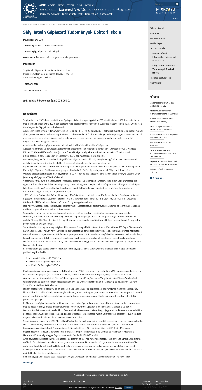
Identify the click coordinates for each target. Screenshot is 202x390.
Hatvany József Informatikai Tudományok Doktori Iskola (164, 57)
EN (177, 18)
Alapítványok (156, 82)
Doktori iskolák (73, 24)
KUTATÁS (61, 5)
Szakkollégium (156, 43)
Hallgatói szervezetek (160, 77)
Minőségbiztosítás (123, 9)
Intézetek (154, 33)
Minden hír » (158, 178)
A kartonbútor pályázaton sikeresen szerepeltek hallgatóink (164, 112)
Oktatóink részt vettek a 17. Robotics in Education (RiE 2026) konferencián (163, 154)
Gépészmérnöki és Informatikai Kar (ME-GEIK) (36, 24)
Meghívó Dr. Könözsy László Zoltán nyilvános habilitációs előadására (164, 163)
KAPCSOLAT (89, 5)
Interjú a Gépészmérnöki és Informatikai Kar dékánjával (161, 128)
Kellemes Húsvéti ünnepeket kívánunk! (162, 171)
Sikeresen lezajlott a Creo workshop (160, 144)
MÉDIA (79, 5)
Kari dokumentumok (99, 9)
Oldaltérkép (28, 381)
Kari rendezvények (49, 14)
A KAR (42, 5)
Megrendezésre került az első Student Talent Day (162, 104)
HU (174, 18)
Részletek (118, 387)
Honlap (26, 362)
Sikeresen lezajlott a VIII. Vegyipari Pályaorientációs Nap (164, 136)
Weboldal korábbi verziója (73, 381)
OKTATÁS (51, 5)
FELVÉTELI (70, 5)
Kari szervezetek (158, 38)
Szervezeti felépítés (72, 9)
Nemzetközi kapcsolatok (98, 14)
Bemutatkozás (47, 9)
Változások (28, 384)
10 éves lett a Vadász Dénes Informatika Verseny (161, 120)
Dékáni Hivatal (157, 28)
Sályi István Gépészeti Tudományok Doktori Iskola (93, 24)
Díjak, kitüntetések (72, 14)
